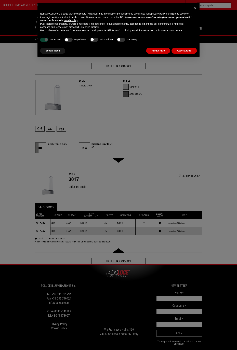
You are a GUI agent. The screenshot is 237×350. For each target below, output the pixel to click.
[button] (195, 8)
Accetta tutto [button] (184, 50)
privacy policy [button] (158, 13)
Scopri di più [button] (53, 50)
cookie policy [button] (70, 20)
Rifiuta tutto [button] (158, 50)
